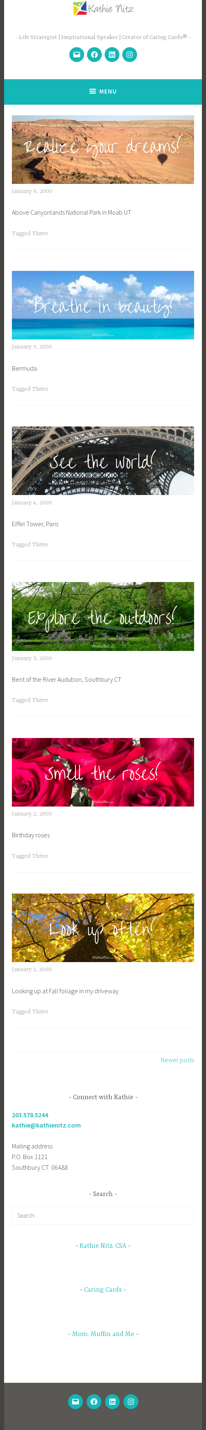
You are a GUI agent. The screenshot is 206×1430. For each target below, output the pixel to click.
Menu (108, 91)
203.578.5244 (30, 1115)
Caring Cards (103, 1290)
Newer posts (177, 1060)
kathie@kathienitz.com (46, 1125)
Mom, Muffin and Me (103, 1334)
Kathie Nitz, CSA (103, 1246)
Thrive (40, 233)
